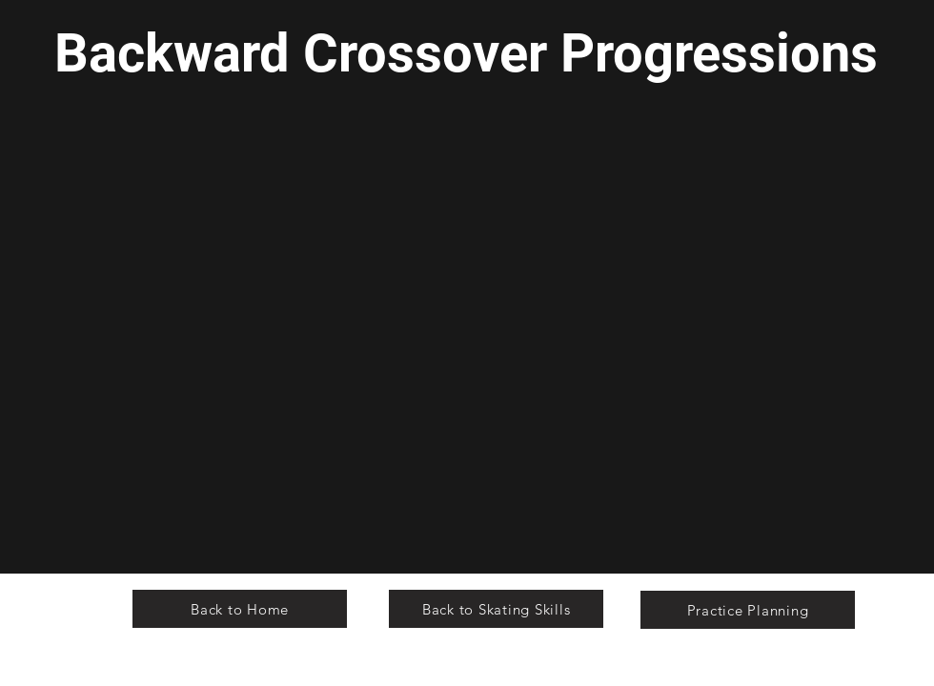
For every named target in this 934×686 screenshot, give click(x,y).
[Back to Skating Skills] (496, 609)
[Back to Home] (239, 609)
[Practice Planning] (747, 610)
